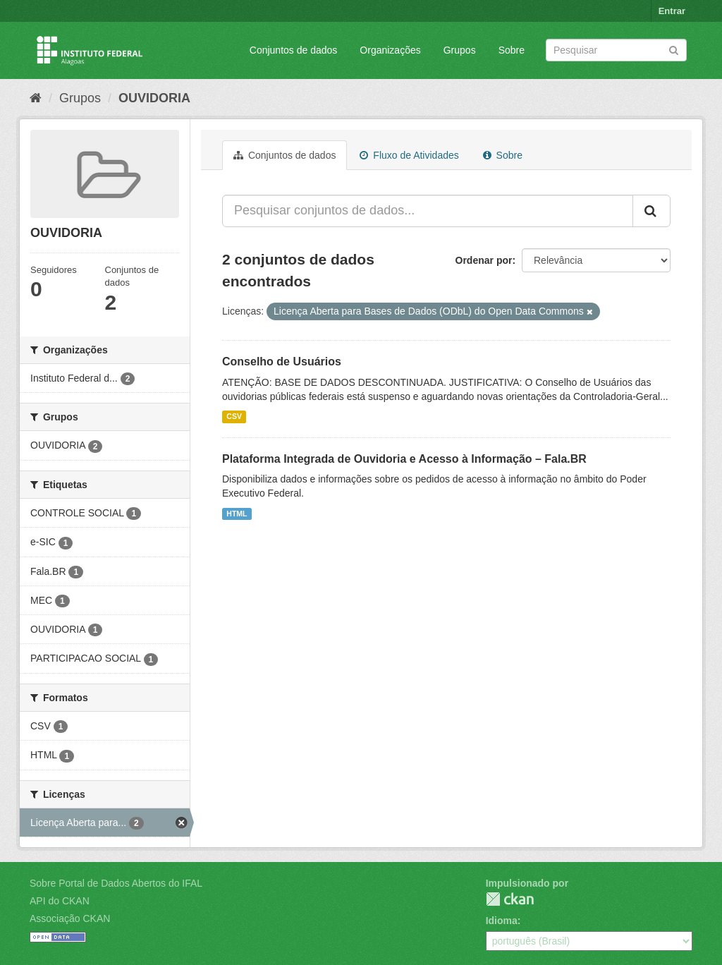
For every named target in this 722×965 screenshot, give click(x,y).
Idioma (502, 920)
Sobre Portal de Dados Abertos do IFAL (116, 883)
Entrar (672, 11)
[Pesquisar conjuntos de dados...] (427, 211)
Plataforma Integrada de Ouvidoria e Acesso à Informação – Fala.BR (404, 459)
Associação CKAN (70, 918)
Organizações (390, 50)
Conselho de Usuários (281, 362)
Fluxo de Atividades (409, 155)
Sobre (511, 50)
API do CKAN (60, 900)
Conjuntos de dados (294, 50)
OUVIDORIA (154, 98)
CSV (234, 417)
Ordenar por (484, 260)
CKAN (510, 899)
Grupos (459, 50)
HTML (236, 513)
